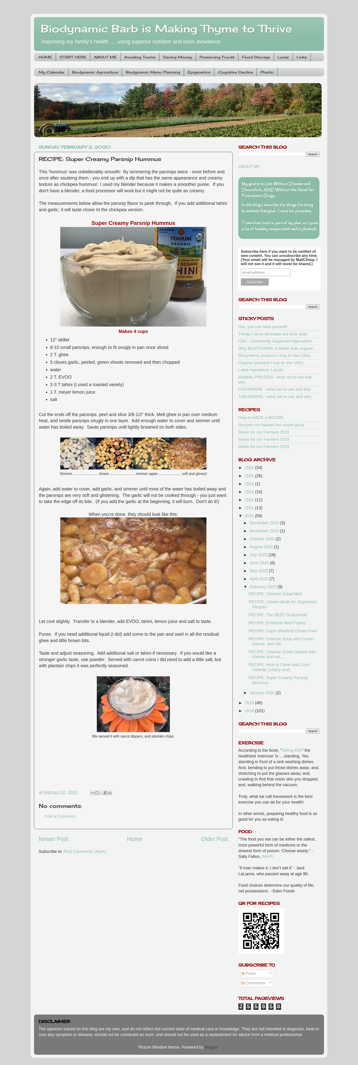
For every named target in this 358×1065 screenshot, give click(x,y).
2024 (250, 484)
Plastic (267, 72)
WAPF (268, 856)
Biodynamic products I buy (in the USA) (274, 355)
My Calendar (52, 72)
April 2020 (259, 579)
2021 (250, 508)
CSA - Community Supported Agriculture (275, 341)
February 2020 (263, 587)
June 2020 (260, 563)
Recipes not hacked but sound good (271, 425)
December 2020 (265, 523)
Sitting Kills (292, 750)
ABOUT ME (105, 57)
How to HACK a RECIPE (261, 417)
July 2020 (259, 555)
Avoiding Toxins (139, 57)
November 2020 (265, 531)
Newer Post (53, 839)
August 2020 (262, 547)
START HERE (73, 57)
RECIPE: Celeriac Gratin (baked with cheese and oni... (282, 654)
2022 (250, 500)
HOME (45, 57)
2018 (250, 711)
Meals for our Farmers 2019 (263, 439)
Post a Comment (60, 816)
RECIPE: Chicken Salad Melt (275, 594)
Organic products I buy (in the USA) (270, 363)
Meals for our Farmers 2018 (263, 446)
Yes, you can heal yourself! (262, 326)
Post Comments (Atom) (85, 851)
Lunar (283, 57)
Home (134, 839)
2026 (250, 467)
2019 (250, 703)
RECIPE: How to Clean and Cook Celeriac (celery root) (279, 667)
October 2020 (263, 539)
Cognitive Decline (235, 72)
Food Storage (256, 57)
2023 (250, 492)
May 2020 (259, 571)
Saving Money (177, 57)
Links (302, 57)
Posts (249, 973)
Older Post (214, 839)
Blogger (211, 1047)
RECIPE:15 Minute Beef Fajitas (277, 623)
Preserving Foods (217, 57)
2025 (250, 476)
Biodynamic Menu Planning (153, 72)
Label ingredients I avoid (260, 370)
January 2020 (263, 693)
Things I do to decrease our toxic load (272, 334)
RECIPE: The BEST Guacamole (278, 615)
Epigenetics (199, 72)
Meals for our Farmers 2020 (263, 432)
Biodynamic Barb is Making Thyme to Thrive (166, 28)
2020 (250, 516)
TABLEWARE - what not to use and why (274, 396)
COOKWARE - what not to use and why (274, 389)
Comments (253, 983)
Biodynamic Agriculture (95, 72)
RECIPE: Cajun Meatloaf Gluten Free (283, 631)
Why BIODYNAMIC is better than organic (275, 348)
